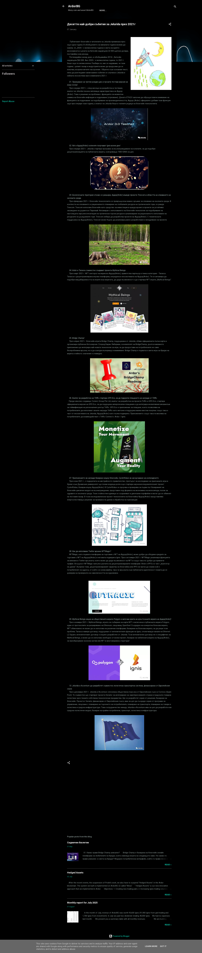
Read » (168, 864)
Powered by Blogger (119, 936)
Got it (163, 946)
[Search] (175, 7)
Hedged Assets (75, 872)
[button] (169, 25)
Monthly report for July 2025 (82, 902)
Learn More (151, 946)
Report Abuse (8, 101)
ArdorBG (74, 6)
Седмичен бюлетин (78, 842)
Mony (102, 10)
